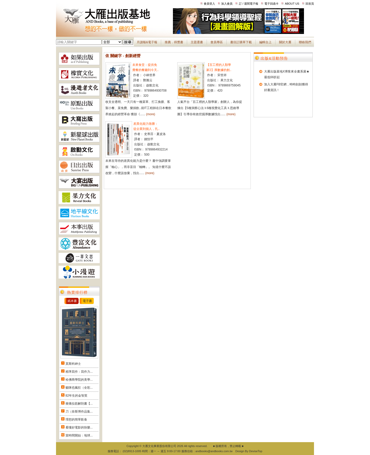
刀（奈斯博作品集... (79, 411)
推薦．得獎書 (174, 42)
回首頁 (310, 3)
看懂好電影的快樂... (79, 427)
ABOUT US (292, 3)
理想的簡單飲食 (76, 419)
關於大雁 (285, 42)
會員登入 (209, 3)
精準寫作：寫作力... (79, 371)
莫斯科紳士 (73, 363)
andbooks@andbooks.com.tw (214, 451)
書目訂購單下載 (241, 42)
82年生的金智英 (76, 395)
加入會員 (227, 3)
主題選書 (197, 42)
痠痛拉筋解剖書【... (79, 403)
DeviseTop (255, 451)
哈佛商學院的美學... (79, 379)
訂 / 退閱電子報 (248, 3)
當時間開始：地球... (79, 435)
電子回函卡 (271, 3)
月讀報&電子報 (147, 42)
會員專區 (216, 42)
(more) (150, 114)
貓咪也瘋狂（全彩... (79, 387)
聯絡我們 (305, 42)
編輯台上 (265, 42)
